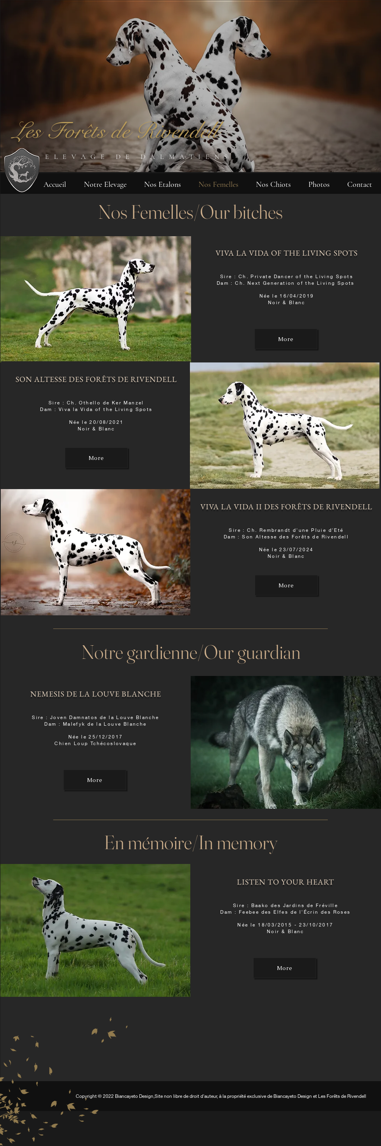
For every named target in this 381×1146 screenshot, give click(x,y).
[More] (96, 458)
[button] (105, 183)
